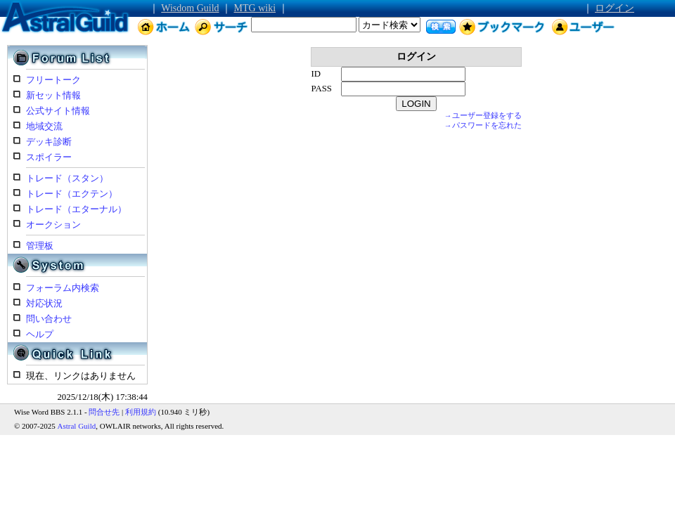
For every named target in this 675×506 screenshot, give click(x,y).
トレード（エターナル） (76, 209)
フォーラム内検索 (62, 288)
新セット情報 (53, 95)
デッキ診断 (49, 142)
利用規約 (140, 412)
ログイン (614, 8)
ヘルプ (39, 334)
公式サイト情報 (58, 111)
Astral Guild (77, 426)
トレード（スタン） (67, 178)
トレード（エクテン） (71, 194)
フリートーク (53, 80)
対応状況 (44, 304)
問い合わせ (49, 319)
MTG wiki (255, 8)
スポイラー (49, 157)
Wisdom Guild (190, 8)
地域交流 (44, 126)
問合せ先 (104, 412)
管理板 (39, 246)
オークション (53, 225)
